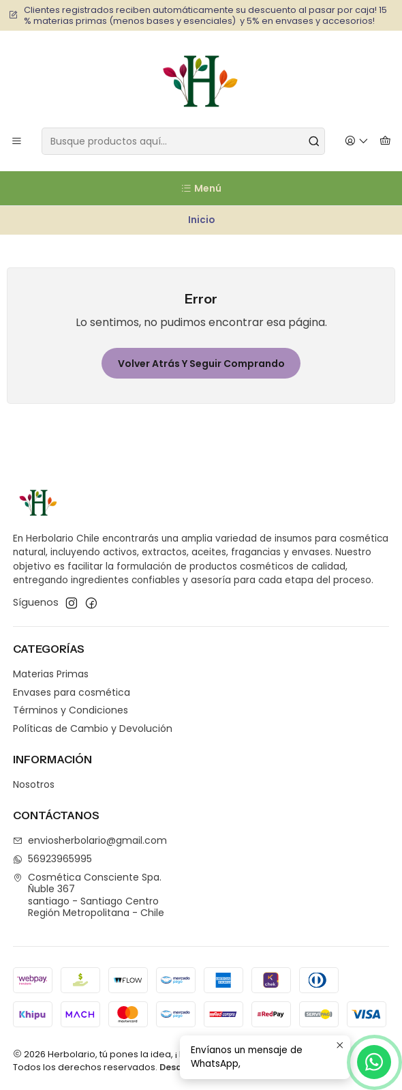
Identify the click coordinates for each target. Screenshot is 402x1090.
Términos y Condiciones (70, 710)
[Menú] (16, 141)
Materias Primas (51, 674)
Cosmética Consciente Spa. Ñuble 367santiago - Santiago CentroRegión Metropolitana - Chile (88, 895)
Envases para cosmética (71, 692)
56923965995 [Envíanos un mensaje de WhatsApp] (52, 859)
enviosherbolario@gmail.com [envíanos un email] (90, 840)
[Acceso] (356, 141)
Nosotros (34, 784)
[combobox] (183, 141)
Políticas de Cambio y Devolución (92, 728)
